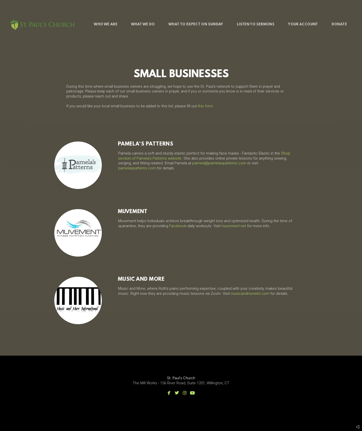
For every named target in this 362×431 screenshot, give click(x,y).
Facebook (177, 226)
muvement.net (233, 226)
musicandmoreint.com (250, 293)
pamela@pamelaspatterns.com (219, 163)
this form (205, 106)
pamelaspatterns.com (137, 168)
